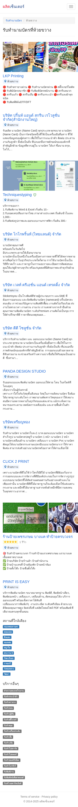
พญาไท (7, 648)
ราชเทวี (7, 663)
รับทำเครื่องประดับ (12, 731)
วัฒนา (6, 674)
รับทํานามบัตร (14, 20)
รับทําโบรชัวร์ (10, 766)
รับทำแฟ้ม (8, 743)
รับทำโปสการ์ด (10, 748)
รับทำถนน (8, 708)
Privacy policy (50, 796)
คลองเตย (8, 632)
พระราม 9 (8, 653)
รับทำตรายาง (10, 702)
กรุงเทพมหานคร (11, 626)
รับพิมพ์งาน (9, 772)
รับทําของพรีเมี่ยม (11, 760)
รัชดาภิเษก (8, 658)
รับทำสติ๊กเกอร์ (10, 720)
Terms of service (29, 796)
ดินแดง (7, 637)
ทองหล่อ (7, 642)
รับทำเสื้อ (8, 737)
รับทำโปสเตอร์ (10, 754)
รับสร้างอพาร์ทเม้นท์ (12, 783)
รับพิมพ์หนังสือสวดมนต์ (14, 777)
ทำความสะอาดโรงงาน (14, 691)
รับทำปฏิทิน (9, 714)
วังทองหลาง (9, 669)
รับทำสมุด (8, 725)
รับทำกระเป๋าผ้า (11, 696)
